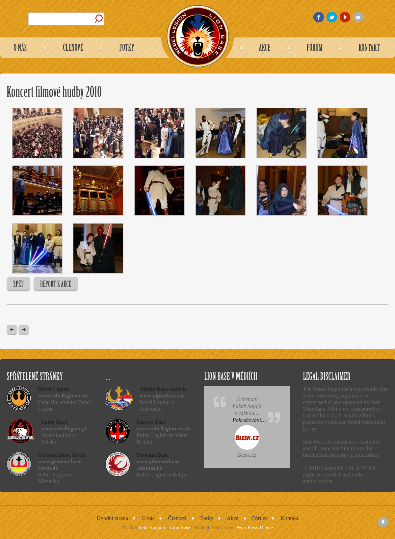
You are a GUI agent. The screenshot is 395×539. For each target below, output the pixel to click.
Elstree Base (151, 422)
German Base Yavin (61, 455)
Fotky (206, 518)
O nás (148, 518)
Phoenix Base (153, 455)
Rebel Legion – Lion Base (164, 527)
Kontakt (289, 518)
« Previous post (12, 330)
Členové (177, 518)
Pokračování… (249, 420)
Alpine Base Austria (163, 389)
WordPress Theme (255, 527)
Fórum (259, 518)
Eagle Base (54, 422)
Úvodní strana (112, 518)
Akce (233, 518)
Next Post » (23, 330)
